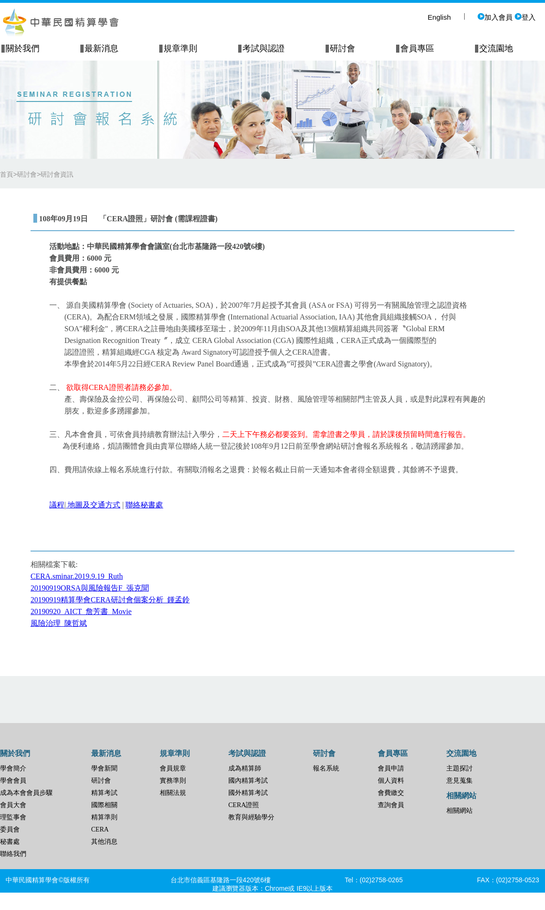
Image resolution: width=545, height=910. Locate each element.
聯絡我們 (13, 853)
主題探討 (459, 768)
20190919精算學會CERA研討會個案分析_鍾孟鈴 (110, 600)
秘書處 (10, 841)
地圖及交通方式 (94, 505)
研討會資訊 (56, 174)
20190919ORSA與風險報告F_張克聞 (90, 588)
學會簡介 (13, 768)
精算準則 (104, 817)
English (439, 17)
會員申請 (391, 768)
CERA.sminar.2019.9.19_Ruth (77, 576)
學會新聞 (104, 768)
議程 (56, 505)
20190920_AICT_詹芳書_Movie (81, 611)
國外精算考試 (248, 792)
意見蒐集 (459, 780)
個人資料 (391, 780)
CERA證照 (243, 805)
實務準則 (173, 780)
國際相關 (104, 805)
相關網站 (459, 810)
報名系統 (326, 768)
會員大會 (13, 805)
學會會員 (13, 780)
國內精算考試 (248, 780)
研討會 (101, 780)
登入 (525, 17)
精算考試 (104, 792)
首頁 (6, 174)
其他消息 (104, 841)
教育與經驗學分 (251, 817)
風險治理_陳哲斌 (59, 623)
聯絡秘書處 (144, 505)
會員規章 (173, 768)
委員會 (10, 829)
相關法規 (173, 792)
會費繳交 (391, 792)
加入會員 (495, 17)
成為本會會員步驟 (26, 792)
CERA (100, 829)
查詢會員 (391, 805)
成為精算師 (244, 768)
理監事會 (13, 817)
